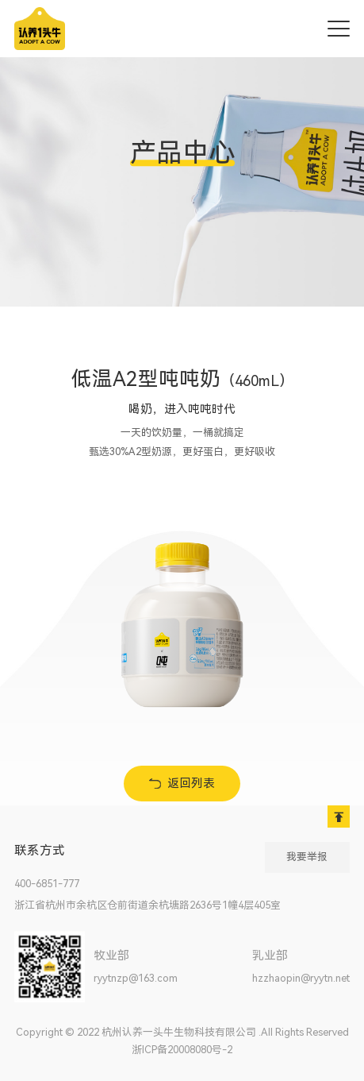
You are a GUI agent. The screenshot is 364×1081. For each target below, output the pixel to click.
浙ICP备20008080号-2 (182, 1050)
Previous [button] (44, 619)
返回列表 (191, 783)
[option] (191, 618)
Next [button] (319, 619)
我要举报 (307, 857)
